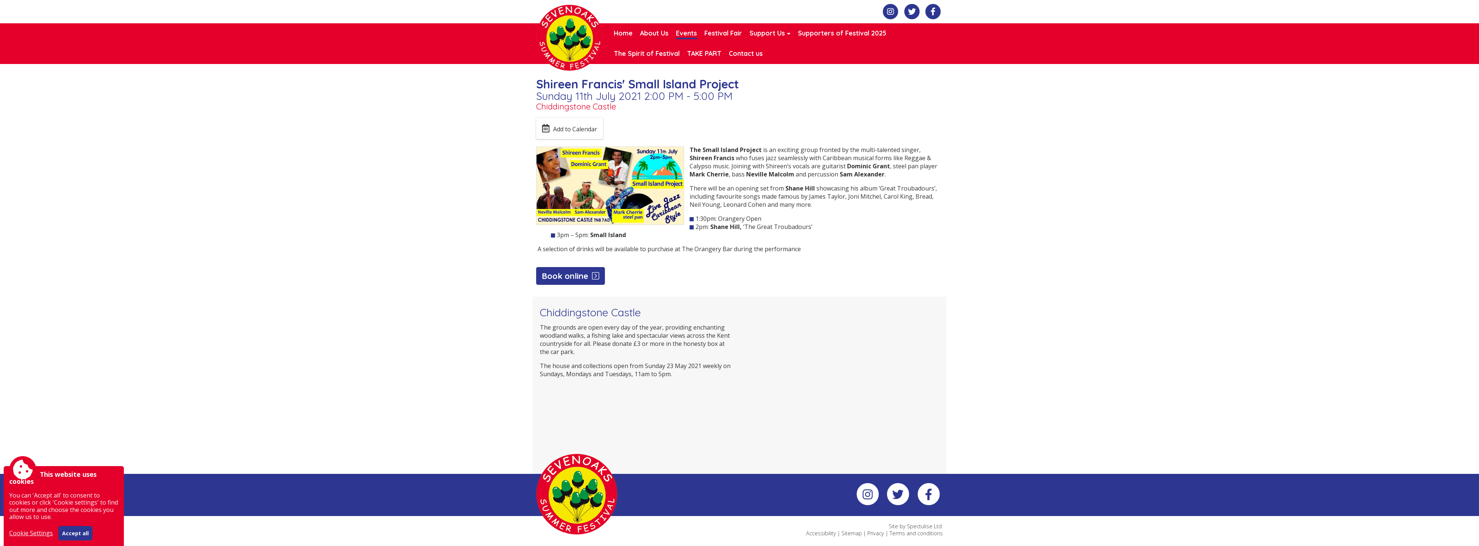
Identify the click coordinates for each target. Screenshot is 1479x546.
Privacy (875, 533)
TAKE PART (704, 53)
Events (686, 33)
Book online (565, 276)
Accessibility (821, 533)
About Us (654, 33)
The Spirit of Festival (647, 53)
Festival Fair (723, 33)
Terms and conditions (916, 533)
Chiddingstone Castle (576, 106)
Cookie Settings (31, 533)
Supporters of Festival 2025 (842, 33)
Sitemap (852, 533)
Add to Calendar (575, 129)
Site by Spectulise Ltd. (916, 526)
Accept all (75, 533)
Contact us (746, 53)
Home (623, 33)
